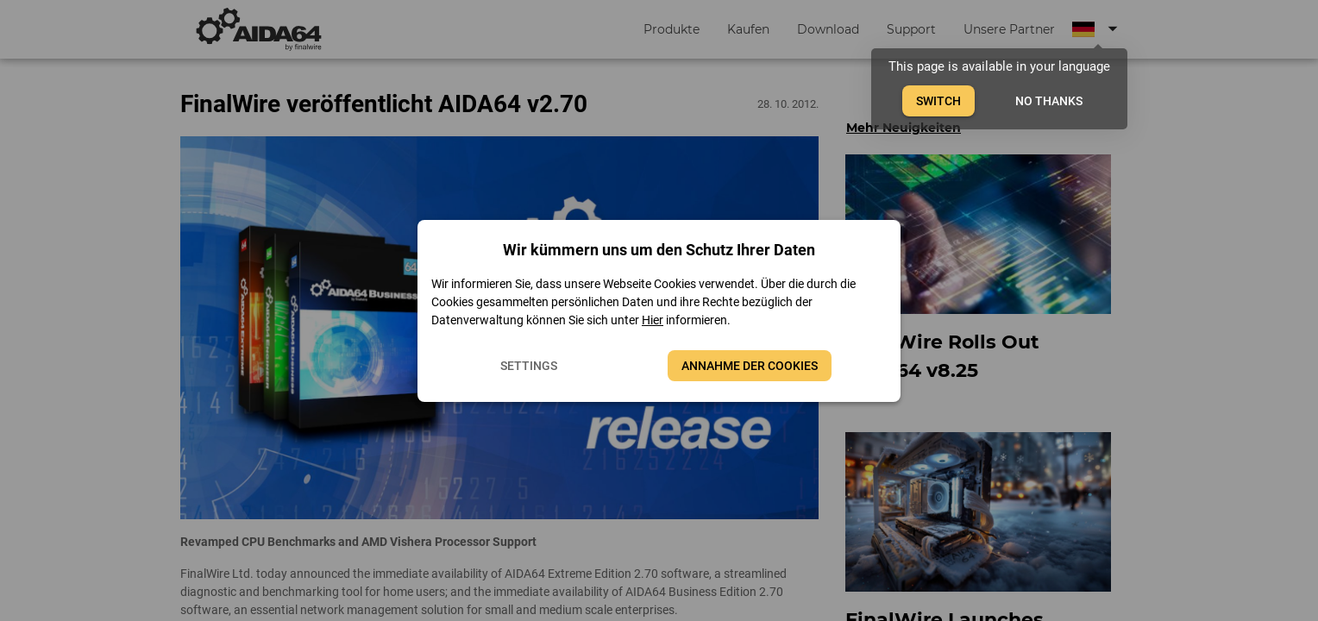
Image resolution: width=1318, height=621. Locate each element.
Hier (652, 320)
